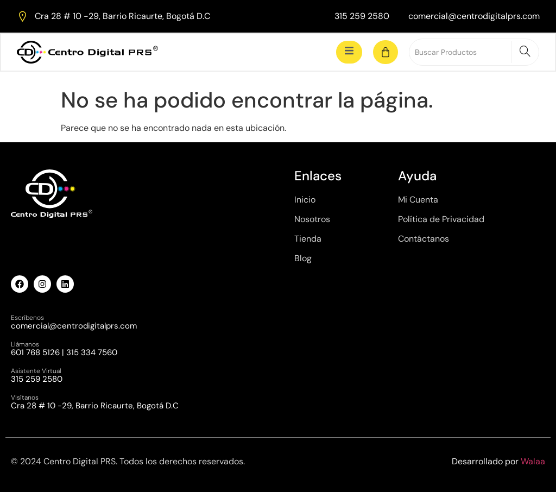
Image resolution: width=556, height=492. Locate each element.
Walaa (533, 461)
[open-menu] (349, 52)
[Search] (525, 52)
